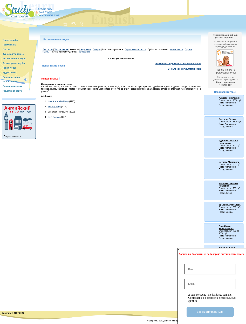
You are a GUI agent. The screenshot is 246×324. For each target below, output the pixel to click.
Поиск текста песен (53, 65)
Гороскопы (48, 49)
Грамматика (9, 44)
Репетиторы (9, 68)
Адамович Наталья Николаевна (228, 142)
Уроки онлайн (10, 40)
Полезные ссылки (13, 86)
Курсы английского (13, 54)
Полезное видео (11, 77)
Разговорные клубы (14, 63)
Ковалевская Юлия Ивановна (228, 184)
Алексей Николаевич (229, 98)
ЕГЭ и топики (10, 81)
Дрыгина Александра (230, 205)
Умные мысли (176, 49)
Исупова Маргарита (229, 162)
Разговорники (84, 52)
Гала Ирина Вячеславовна (226, 227)
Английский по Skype (14, 58)
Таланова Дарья (227, 247)
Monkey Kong (54, 106)
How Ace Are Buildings (58, 101)
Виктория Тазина (227, 119)
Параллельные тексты (135, 49)
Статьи (6, 49)
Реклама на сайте (12, 91)
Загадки (96, 49)
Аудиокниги (9, 72)
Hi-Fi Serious (54, 117)
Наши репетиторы (225, 92)
